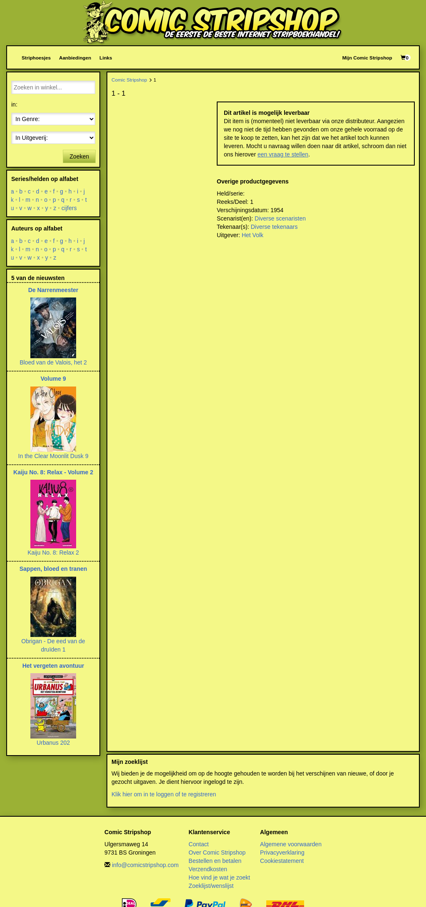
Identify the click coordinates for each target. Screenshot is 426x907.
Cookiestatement (282, 860)
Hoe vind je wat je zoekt (219, 877)
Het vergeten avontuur (53, 665)
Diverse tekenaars (274, 226)
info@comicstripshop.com (145, 865)
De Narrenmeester (53, 290)
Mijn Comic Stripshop (367, 57)
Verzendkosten (207, 869)
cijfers (69, 208)
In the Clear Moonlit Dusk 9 (53, 456)
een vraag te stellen (283, 154)
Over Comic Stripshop (216, 852)
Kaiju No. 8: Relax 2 (53, 552)
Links (105, 57)
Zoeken (79, 156)
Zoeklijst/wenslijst (210, 885)
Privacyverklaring (282, 852)
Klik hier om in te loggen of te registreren (163, 794)
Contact (198, 844)
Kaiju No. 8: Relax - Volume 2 (53, 472)
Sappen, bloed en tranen (53, 568)
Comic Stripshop (129, 79)
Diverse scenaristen (280, 218)
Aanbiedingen (75, 57)
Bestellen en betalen (214, 860)
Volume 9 (53, 378)
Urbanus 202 (53, 742)
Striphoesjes (36, 57)
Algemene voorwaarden (291, 844)
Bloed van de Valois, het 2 (53, 362)
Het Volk (252, 235)
